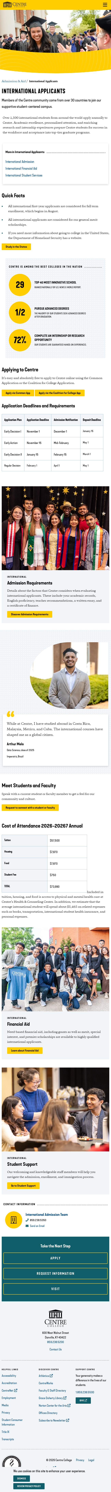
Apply (55, 1258)
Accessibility (9, 1376)
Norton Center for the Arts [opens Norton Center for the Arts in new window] (53, 1405)
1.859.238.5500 (85, 1392)
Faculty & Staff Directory (52, 1390)
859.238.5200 (55, 1342)
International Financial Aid (21, 168)
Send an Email (37, 1225)
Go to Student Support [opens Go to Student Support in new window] (23, 1185)
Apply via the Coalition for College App (60, 393)
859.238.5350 (38, 1220)
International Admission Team (47, 1214)
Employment (9, 1398)
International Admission (19, 162)
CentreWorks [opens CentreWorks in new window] (46, 1383)
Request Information (55, 1273)
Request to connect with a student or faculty (30, 807)
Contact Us (56, 1349)
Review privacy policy (29, 1486)
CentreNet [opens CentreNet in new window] (7, 1390)
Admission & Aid (14, 81)
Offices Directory (48, 1413)
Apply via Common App (18, 393)
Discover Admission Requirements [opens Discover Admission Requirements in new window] (29, 614)
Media (5, 1405)
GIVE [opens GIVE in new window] (82, 1400)
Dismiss (21, 1478)
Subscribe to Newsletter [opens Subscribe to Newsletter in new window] (52, 1420)
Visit (55, 1289)
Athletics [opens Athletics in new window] (44, 1376)
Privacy (6, 1412)
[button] (105, 5)
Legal (91, 1460)
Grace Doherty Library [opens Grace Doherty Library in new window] (51, 1398)
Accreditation (9, 1383)
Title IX (5, 1432)
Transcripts (8, 1439)
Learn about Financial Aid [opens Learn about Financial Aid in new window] (25, 1050)
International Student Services (23, 175)
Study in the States (16, 246)
